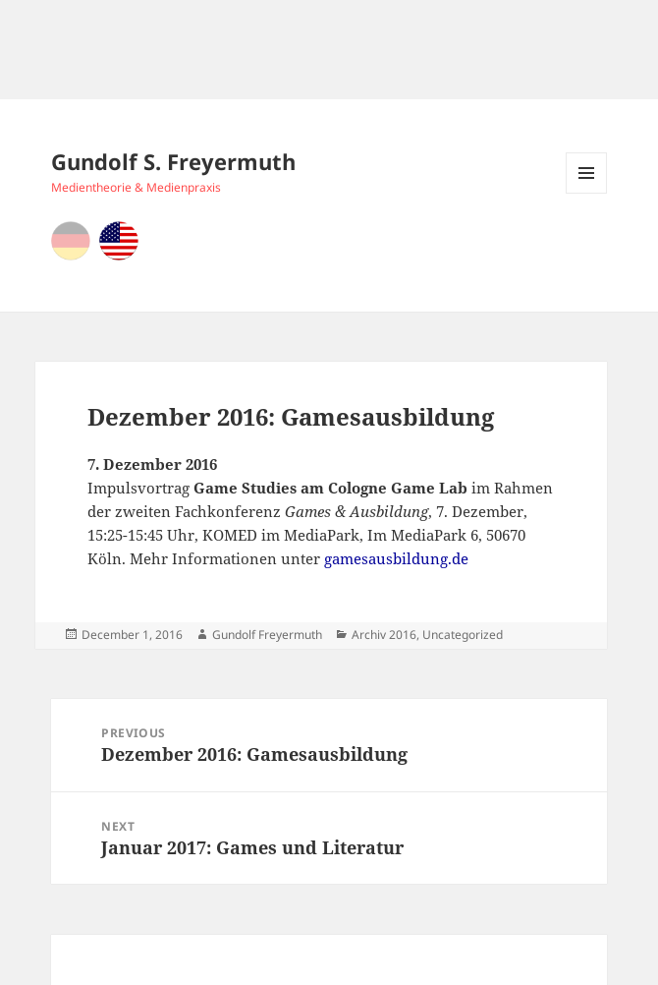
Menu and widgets (587, 193)
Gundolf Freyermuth (267, 634)
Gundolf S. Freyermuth (173, 161)
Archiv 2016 (384, 634)
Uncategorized (462, 634)
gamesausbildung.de (396, 558)
